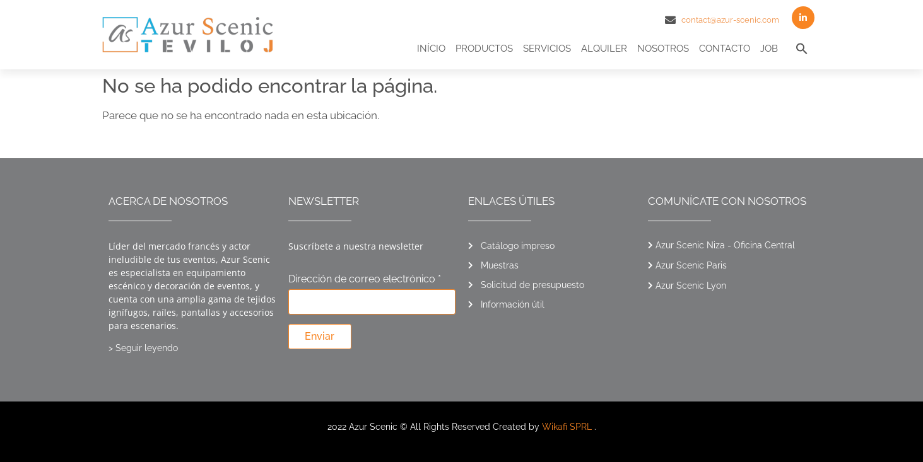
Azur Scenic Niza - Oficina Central (725, 245)
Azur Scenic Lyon (691, 285)
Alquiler (604, 48)
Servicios (547, 48)
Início (431, 48)
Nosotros (663, 48)
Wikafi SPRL (567, 427)
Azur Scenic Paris (691, 265)
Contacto (724, 48)
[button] (802, 48)
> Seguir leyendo (143, 348)
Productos (484, 48)
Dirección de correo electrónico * (364, 279)
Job (769, 48)
